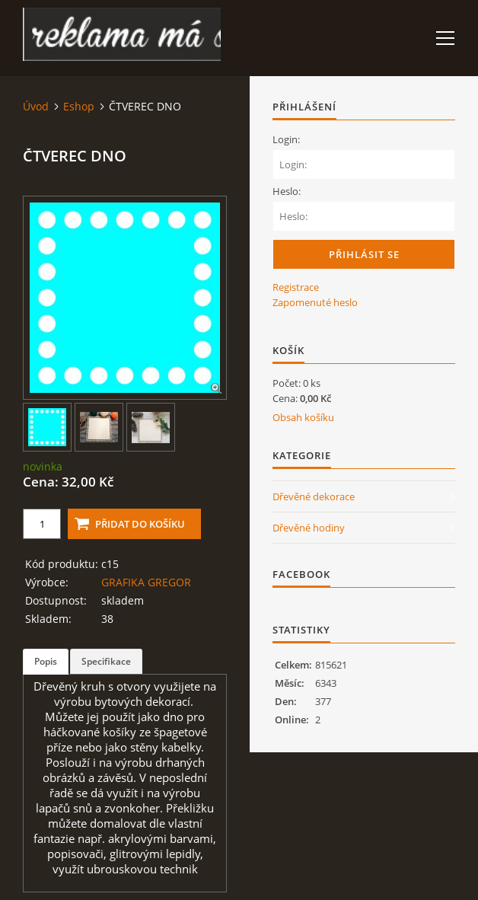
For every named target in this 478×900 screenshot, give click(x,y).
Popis (45, 661)
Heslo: (286, 191)
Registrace (295, 287)
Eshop (78, 106)
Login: (286, 139)
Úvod (36, 106)
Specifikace (106, 661)
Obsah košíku (303, 417)
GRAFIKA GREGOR (146, 582)
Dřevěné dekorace (313, 496)
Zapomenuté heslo (315, 302)
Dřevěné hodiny (308, 528)
